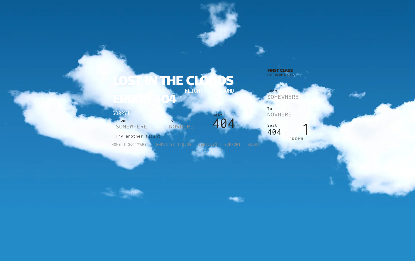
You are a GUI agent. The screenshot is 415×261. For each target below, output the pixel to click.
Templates (164, 144)
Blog (186, 144)
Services (208, 144)
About (254, 144)
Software (137, 144)
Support (232, 144)
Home (116, 144)
